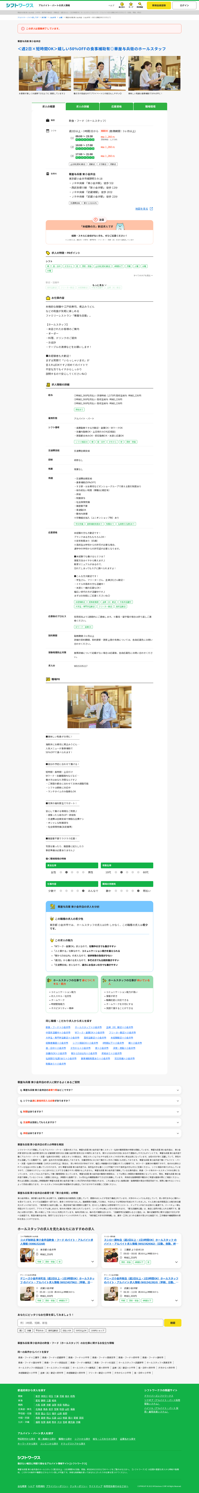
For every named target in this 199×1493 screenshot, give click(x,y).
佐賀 (43, 1422)
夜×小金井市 (101, 1048)
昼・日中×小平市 (142, 1372)
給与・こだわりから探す (105, 1438)
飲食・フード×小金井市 (58, 1027)
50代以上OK (81, 1330)
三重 (48, 1400)
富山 (43, 1413)
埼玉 (51, 1396)
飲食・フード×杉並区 (105, 1362)
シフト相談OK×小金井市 (85, 1042)
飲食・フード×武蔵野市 (53, 1357)
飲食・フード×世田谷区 (55, 1362)
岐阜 (54, 1400)
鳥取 (38, 1417)
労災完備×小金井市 (125, 1058)
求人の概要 (48, 106)
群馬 (72, 1396)
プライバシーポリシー (57, 1486)
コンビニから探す (49, 1443)
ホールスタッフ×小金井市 (88, 1027)
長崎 (48, 1422)
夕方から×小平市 (122, 1372)
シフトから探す (82, 1438)
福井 (54, 1413)
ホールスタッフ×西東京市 (159, 1362)
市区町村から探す (27, 1438)
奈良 (59, 1404)
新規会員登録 (159, 5)
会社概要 (22, 1486)
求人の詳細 (82, 106)
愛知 (38, 1400)
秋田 (62, 1409)
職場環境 (150, 106)
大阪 (38, 1404)
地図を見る (141, 209)
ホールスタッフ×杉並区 (58, 1367)
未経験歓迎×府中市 (75, 1372)
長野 (65, 1413)
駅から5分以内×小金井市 (84, 1053)
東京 (38, 1396)
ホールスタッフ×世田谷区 (30, 1367)
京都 (48, 1404)
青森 (45, 1409)
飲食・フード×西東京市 (103, 1357)
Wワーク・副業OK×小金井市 (89, 1032)
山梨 (59, 1413)
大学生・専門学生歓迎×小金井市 (62, 1037)
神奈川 (44, 1396)
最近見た (122, 7)
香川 (70, 1417)
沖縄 (78, 1422)
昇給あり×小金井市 (112, 1053)
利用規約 (40, 1486)
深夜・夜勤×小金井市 (124, 1048)
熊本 (54, 1422)
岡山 (48, 1417)
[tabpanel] (45, 75)
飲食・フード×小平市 (78, 1357)
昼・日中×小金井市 (56, 1048)
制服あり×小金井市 (56, 1063)
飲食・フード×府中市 (129, 1357)
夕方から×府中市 (166, 1367)
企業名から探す (128, 1438)
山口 (59, 1417)
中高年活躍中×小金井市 (58, 1032)
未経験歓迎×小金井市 (122, 1037)
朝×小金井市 (135, 1042)
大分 (59, 1422)
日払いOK (67, 1330)
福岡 (38, 1422)
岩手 (51, 1409)
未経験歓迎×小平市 (27, 1372)
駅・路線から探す (47, 1438)
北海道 (39, 1409)
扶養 (29, 1330)
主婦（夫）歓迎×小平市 (123, 1367)
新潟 (38, 1413)
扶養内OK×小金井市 (56, 1053)
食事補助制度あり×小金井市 (95, 1058)
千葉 (56, 1396)
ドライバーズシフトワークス (158, 1395)
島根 (43, 1417)
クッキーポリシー (79, 1486)
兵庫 (43, 1404)
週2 (20, 1330)
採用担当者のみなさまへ (116, 1486)
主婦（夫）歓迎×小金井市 (119, 1027)
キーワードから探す (28, 1443)
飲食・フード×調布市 (153, 1357)
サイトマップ (95, 1486)
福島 (72, 1409)
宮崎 (65, 1422)
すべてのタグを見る (142, 275)
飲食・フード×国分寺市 (29, 1362)
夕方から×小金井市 (80, 1048)
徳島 (65, 1417)
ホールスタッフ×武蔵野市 (131, 1362)
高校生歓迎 (53, 1330)
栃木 (67, 1396)
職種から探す (65, 1438)
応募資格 (116, 106)
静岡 (43, 1400)
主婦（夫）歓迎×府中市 (51, 1372)
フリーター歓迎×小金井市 (122, 1032)
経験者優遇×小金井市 (57, 1042)
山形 (67, 1409)
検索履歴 (140, 7)
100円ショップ (97, 1330)
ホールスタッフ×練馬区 (84, 1367)
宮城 (56, 1409)
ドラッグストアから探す (73, 1443)
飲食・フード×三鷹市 (28, 1357)
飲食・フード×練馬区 (81, 1362)
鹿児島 (71, 1422)
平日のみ (40, 1330)
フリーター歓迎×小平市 (99, 1372)
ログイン (184, 5)
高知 (81, 1417)
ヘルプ (111, 5)
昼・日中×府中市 (146, 1367)
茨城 (62, 1396)
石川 (48, 1413)
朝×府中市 (104, 1367)
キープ (131, 7)
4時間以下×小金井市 (113, 1042)
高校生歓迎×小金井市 (95, 1037)
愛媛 (76, 1417)
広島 (54, 1417)
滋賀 (54, 1404)
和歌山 (66, 1404)
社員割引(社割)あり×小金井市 (61, 1058)
